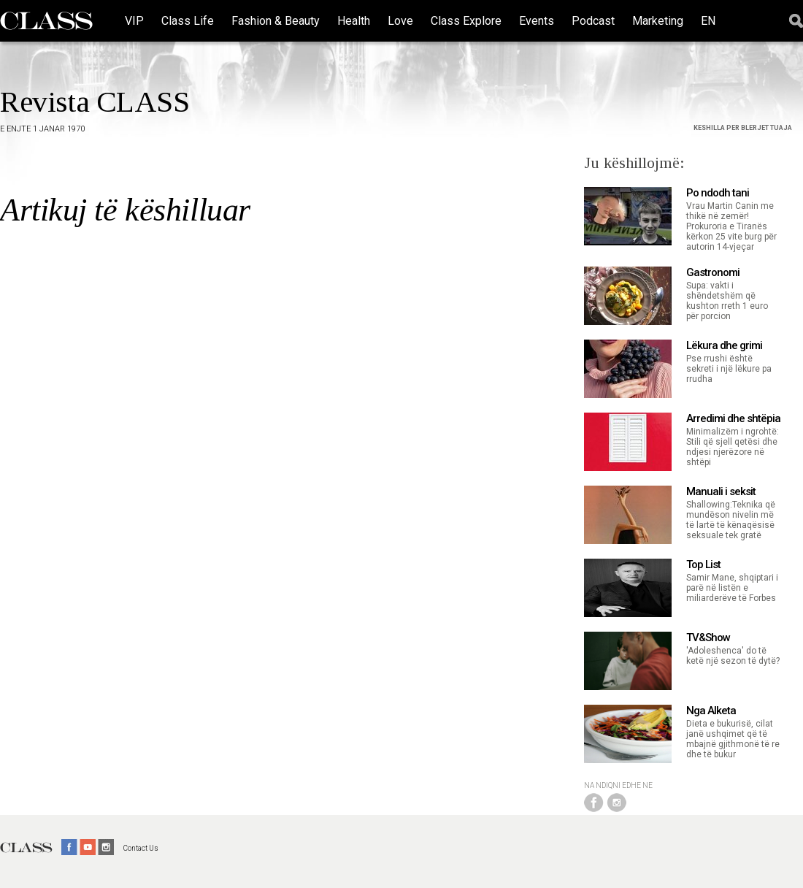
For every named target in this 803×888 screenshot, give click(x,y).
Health (353, 21)
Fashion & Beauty (275, 21)
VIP (134, 21)
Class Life (187, 21)
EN (708, 21)
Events (536, 21)
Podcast (593, 21)
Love (400, 21)
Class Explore (466, 21)
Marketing (657, 21)
